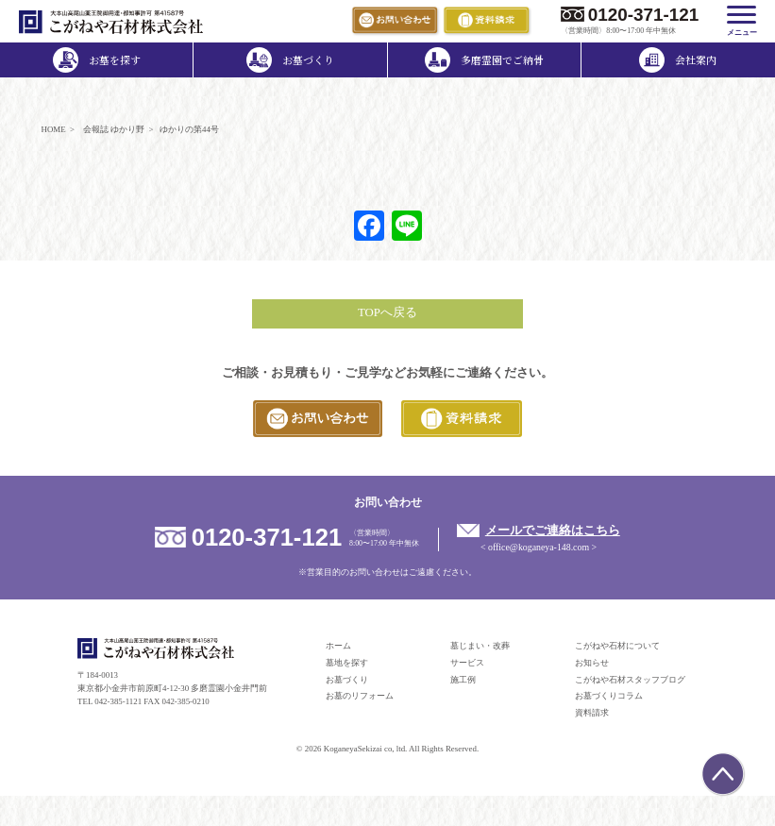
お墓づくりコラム (609, 695)
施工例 (463, 679)
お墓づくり (347, 679)
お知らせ (592, 662)
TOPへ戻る (387, 312)
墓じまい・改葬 (480, 645)
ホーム (338, 645)
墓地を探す (347, 662)
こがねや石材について (617, 645)
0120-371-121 (643, 15)
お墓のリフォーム (360, 695)
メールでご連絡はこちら (552, 530)
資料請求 (592, 712)
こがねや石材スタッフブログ (630, 679)
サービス (467, 662)
